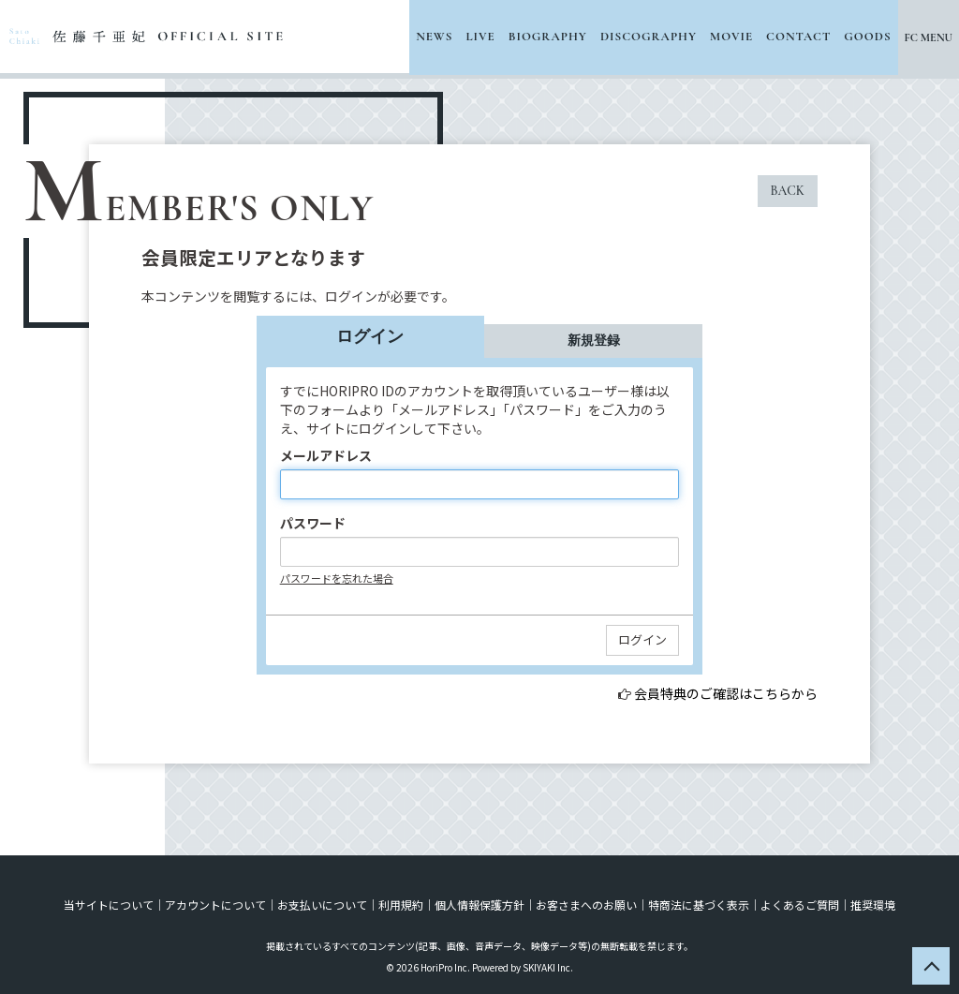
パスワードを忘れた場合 (336, 578)
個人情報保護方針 (479, 904)
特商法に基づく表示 (698, 904)
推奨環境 (872, 904)
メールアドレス (326, 455)
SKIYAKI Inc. (548, 967)
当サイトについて (109, 904)
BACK (787, 191)
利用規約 (400, 904)
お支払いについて (322, 904)
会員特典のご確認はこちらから (726, 693)
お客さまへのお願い (586, 904)
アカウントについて (215, 904)
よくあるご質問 (799, 904)
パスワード (313, 522)
